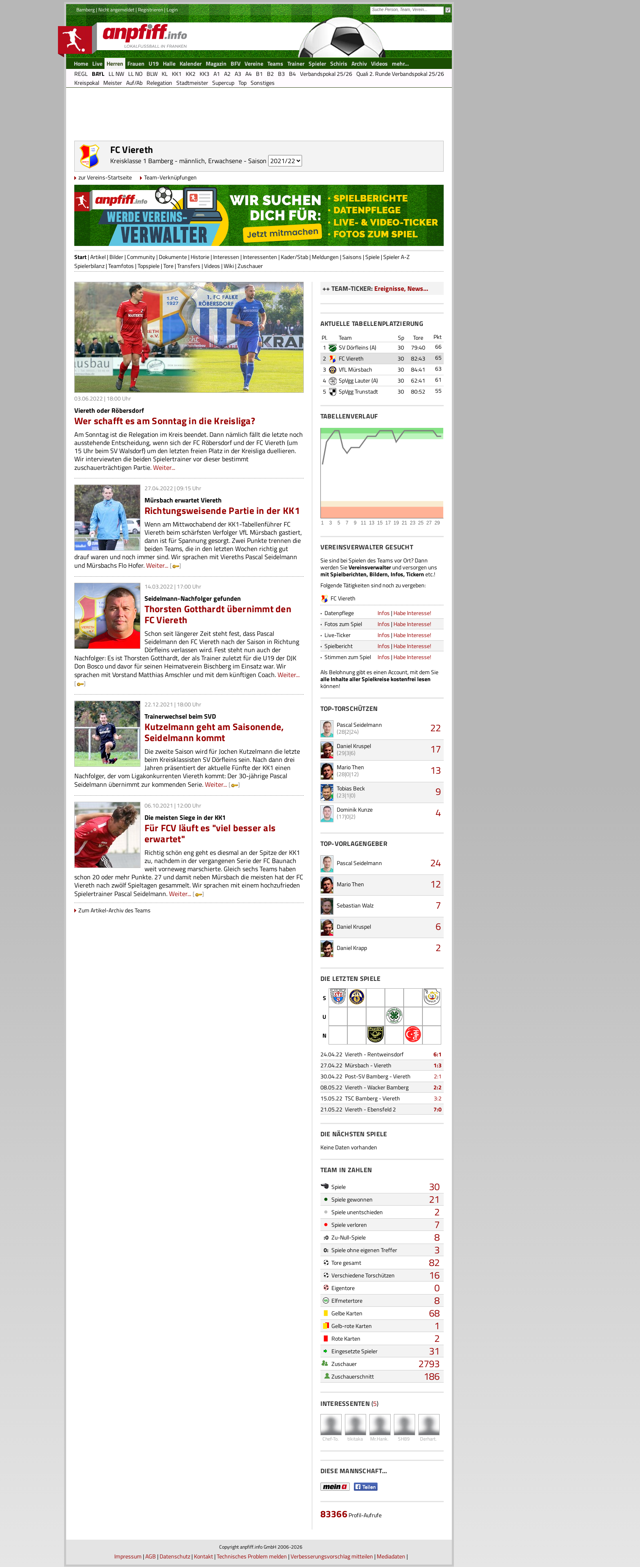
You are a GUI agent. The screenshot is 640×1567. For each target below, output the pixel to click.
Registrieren (150, 9)
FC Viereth (351, 358)
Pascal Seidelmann (359, 724)
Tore (168, 265)
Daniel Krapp (352, 947)
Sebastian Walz (355, 905)
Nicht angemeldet (116, 9)
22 (435, 727)
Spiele (372, 256)
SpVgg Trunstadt (358, 391)
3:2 (438, 1098)
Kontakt (203, 1556)
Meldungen (325, 256)
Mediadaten (391, 1556)
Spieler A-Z (396, 256)
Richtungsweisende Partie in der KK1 (222, 510)
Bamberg (85, 9)
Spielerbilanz (89, 265)
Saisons (352, 256)
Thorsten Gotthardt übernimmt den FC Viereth (218, 614)
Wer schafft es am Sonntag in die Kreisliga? (164, 421)
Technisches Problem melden (252, 1556)
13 (435, 770)
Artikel (98, 256)
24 (435, 862)
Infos (384, 613)
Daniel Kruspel (354, 745)
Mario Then (350, 767)
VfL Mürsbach (355, 369)
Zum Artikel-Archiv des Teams (114, 910)
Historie (200, 256)
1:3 (437, 1065)
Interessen (226, 256)
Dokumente (173, 256)
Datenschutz (175, 1556)
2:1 (438, 1076)
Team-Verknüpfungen (170, 177)
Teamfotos (121, 265)
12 (435, 883)
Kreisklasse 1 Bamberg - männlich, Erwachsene (176, 161)
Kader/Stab (294, 256)
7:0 (437, 1109)
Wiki (229, 265)
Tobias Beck (351, 788)
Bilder (116, 256)
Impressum (128, 1556)
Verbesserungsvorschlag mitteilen (332, 1556)
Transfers (188, 265)
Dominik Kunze (355, 809)
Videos (212, 265)
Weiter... (164, 467)
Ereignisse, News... (401, 288)
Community (141, 256)
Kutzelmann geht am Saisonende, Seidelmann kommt (214, 732)
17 (435, 748)
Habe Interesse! (412, 613)
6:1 (437, 1054)
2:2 (437, 1087)
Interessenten (260, 256)
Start (80, 256)
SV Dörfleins (354, 347)
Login (172, 9)
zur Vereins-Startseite (105, 177)
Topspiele (149, 265)
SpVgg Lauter (354, 380)
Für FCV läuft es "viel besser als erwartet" (210, 833)
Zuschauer (250, 265)
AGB (150, 1556)
